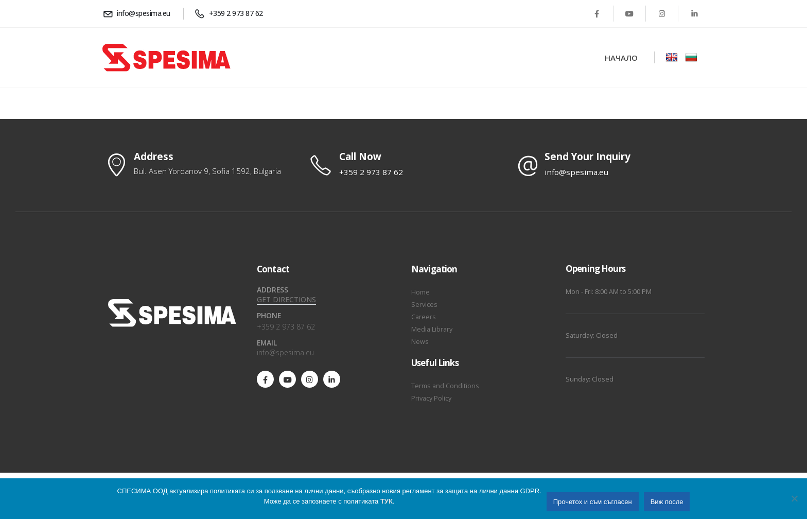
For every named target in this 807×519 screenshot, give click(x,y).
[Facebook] (597, 13)
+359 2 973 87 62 (286, 327)
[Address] (197, 164)
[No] (794, 498)
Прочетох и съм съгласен (592, 502)
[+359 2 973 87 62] (231, 13)
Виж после (667, 502)
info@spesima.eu (285, 352)
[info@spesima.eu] (138, 13)
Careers (423, 317)
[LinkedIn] (694, 13)
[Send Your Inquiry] (609, 165)
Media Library (431, 329)
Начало (621, 58)
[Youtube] (629, 13)
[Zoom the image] (671, 57)
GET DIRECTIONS (286, 299)
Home (420, 292)
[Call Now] (403, 165)
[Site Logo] (166, 58)
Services (424, 304)
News (420, 341)
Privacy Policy (431, 398)
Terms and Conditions (445, 386)
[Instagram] (662, 13)
